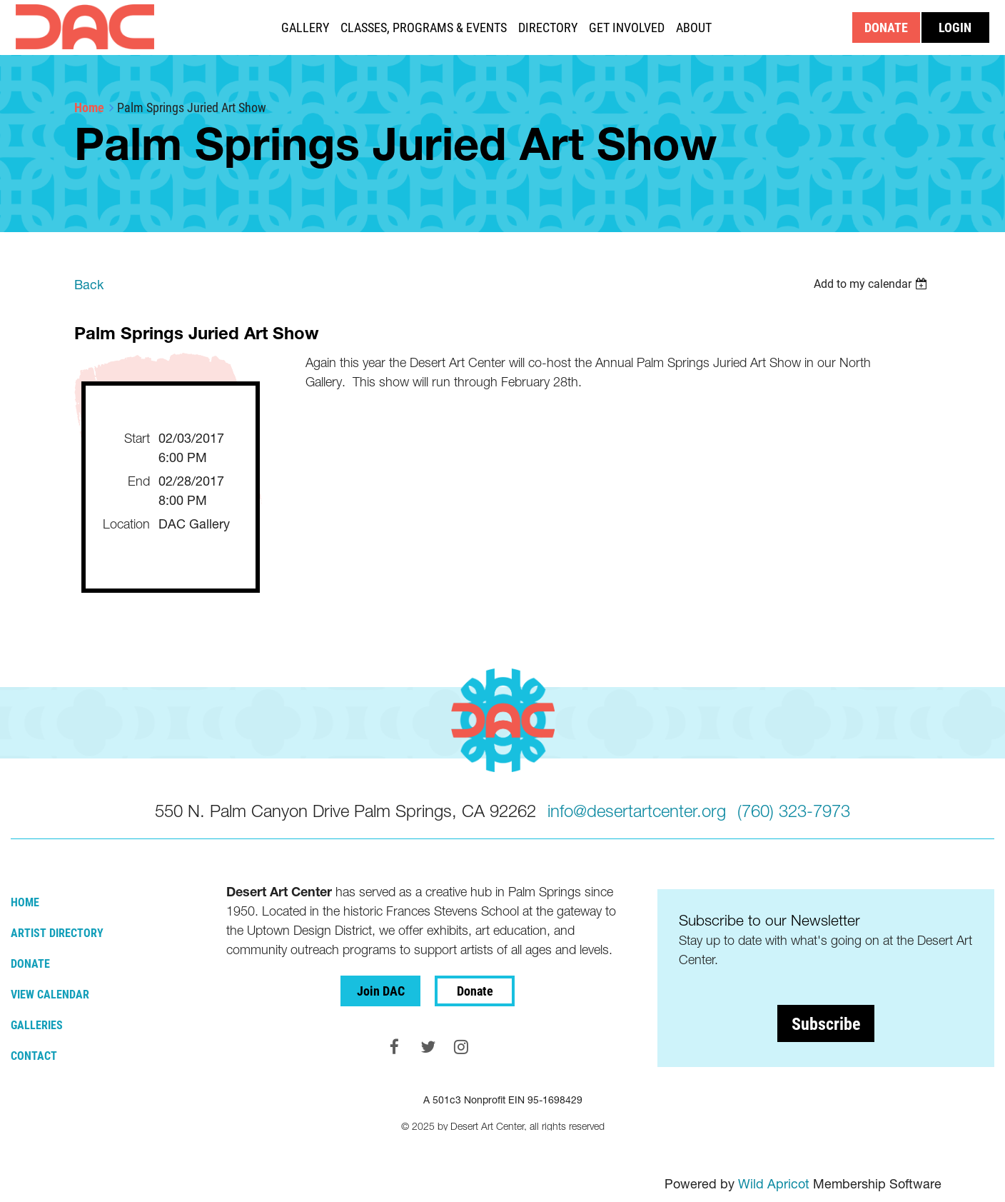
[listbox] (872, 283)
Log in (955, 27)
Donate (30, 963)
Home (89, 107)
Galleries (37, 1024)
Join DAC (381, 990)
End (139, 481)
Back (88, 284)
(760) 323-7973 (793, 811)
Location (126, 524)
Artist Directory (57, 932)
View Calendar (50, 993)
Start (137, 438)
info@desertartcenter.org (636, 811)
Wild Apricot (773, 1184)
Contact (34, 1055)
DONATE (886, 27)
